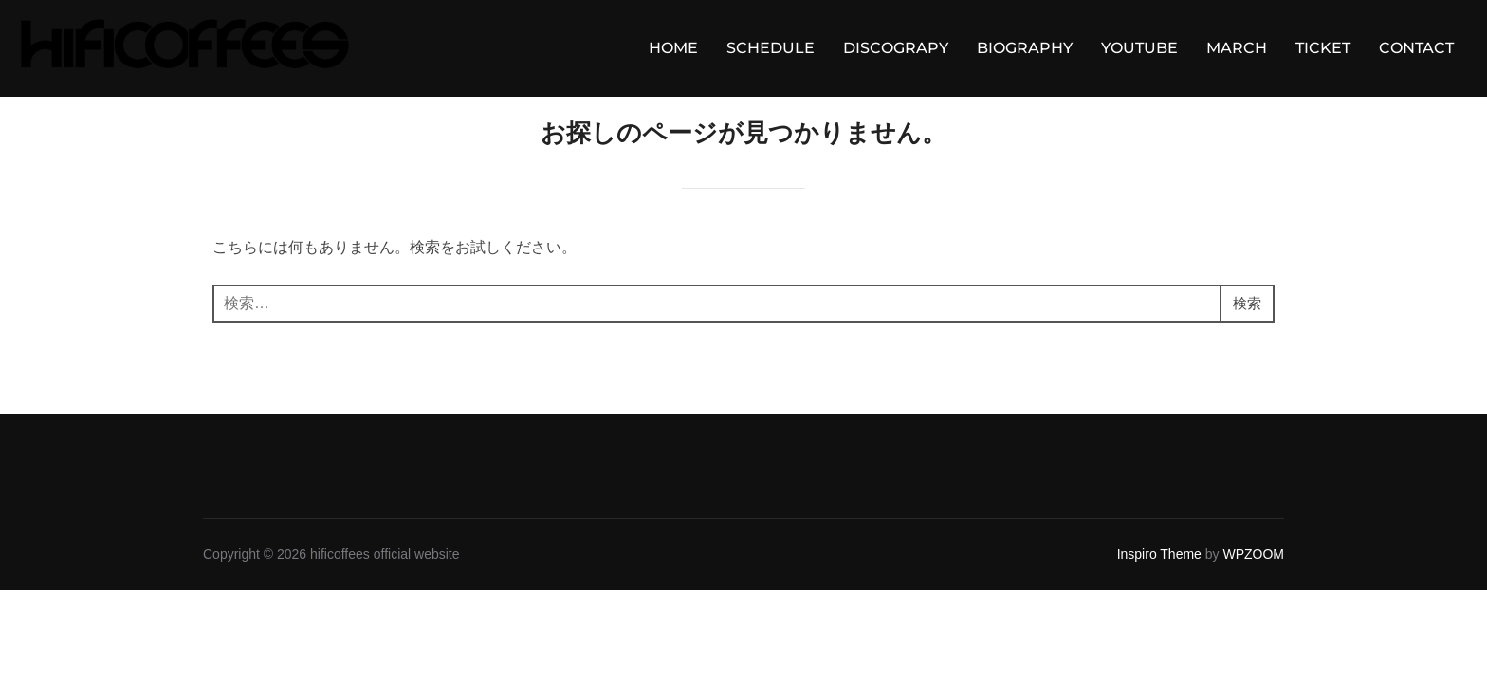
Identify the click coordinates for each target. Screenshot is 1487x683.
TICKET (1322, 48)
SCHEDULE (770, 48)
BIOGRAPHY (1025, 48)
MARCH (1236, 48)
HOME (673, 48)
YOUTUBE (1139, 48)
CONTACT (1416, 48)
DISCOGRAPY (895, 48)
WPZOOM (1253, 580)
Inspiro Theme (1159, 580)
